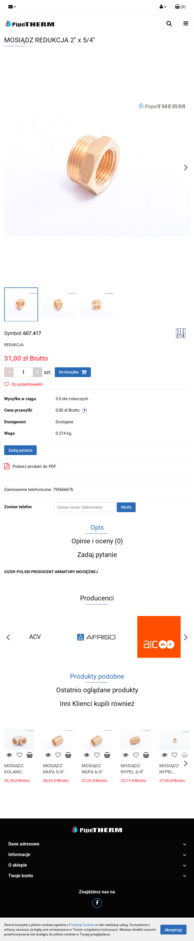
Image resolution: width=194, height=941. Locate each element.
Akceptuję (173, 930)
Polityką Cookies (81, 925)
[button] (180, 7)
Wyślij (126, 507)
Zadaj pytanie (20, 450)
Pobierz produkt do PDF (30, 466)
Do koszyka (73, 372)
